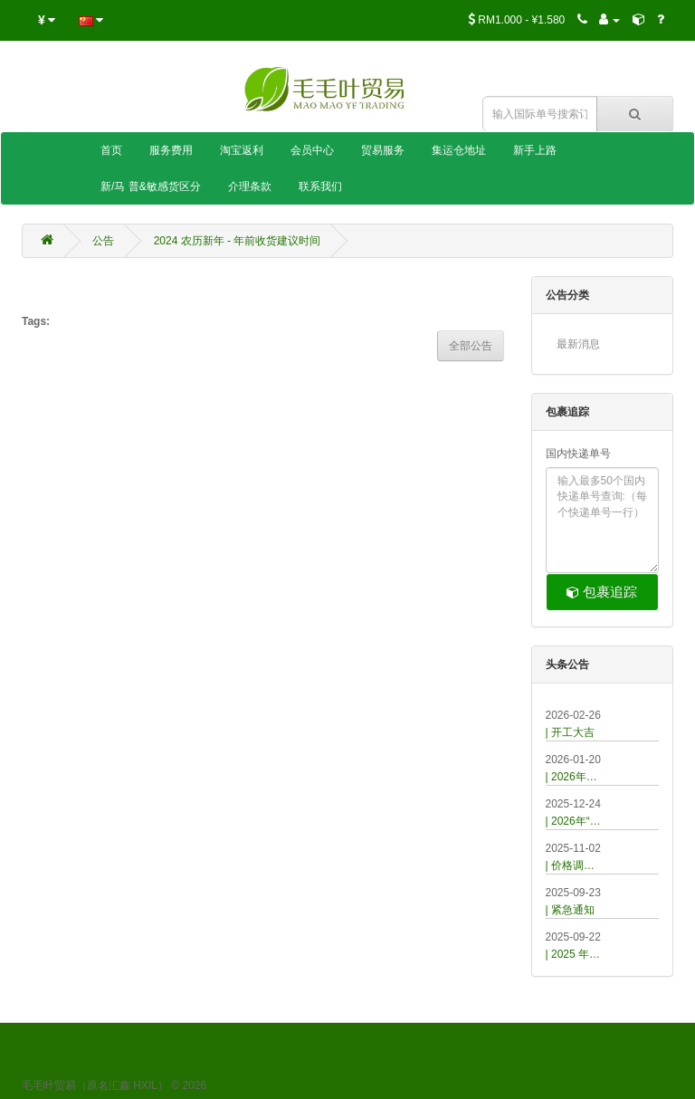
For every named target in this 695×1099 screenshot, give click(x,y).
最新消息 (578, 344)
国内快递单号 (578, 453)
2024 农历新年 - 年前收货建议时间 (237, 240)
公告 (103, 240)
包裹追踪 (601, 591)
